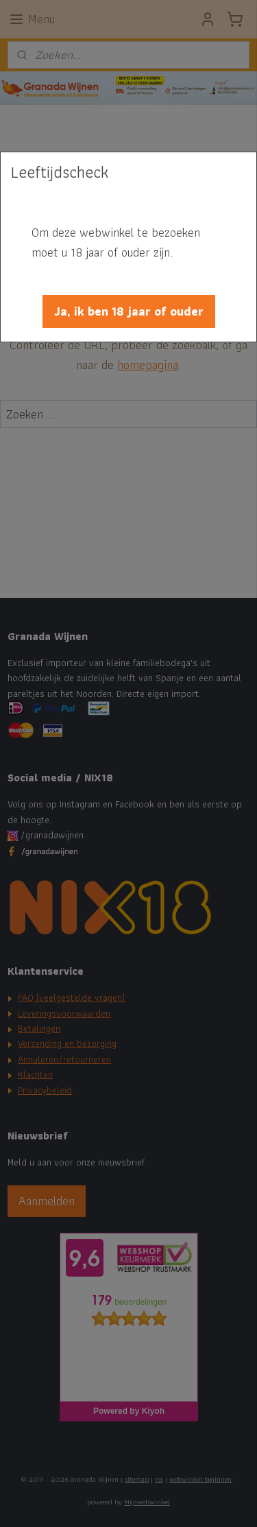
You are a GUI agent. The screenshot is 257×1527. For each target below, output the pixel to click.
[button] (128, 311)
